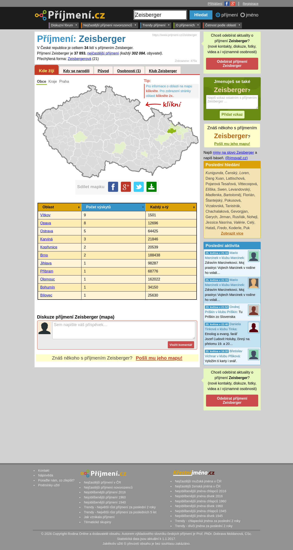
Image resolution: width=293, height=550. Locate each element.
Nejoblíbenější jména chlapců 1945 (200, 511)
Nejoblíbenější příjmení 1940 (105, 502)
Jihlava (46, 263)
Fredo (222, 228)
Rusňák (238, 217)
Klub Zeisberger (163, 71)
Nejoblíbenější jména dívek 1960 (199, 506)
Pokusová (233, 200)
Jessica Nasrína (219, 222)
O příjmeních (187, 25)
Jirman (224, 217)
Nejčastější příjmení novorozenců (109, 25)
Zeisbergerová (79, 59)
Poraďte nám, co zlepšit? (56, 480)
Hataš (210, 228)
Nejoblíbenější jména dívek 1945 (199, 516)
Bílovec (46, 295)
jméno (252, 15)
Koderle (235, 228)
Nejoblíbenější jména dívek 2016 (199, 496)
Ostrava (46, 231)
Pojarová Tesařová (221, 184)
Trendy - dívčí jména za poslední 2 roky (203, 526)
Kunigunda (214, 173)
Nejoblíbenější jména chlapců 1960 (200, 501)
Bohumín (47, 287)
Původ (103, 71)
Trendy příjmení (156, 25)
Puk (246, 228)
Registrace (250, 4)
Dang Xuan (215, 178)
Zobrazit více (232, 233)
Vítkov (45, 215)
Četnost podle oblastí (222, 25)
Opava (45, 223)
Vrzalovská (214, 206)
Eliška (210, 189)
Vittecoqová (247, 184)
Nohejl (252, 217)
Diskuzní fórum (64, 25)
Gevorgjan (239, 211)
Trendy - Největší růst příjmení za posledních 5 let (120, 512)
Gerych (211, 217)
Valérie (239, 222)
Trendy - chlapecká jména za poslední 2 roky (207, 521)
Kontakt (43, 470)
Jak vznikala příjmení (99, 517)
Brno (44, 255)
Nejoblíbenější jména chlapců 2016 (200, 491)
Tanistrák (232, 206)
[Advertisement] (117, 410)
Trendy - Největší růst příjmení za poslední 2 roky (120, 507)
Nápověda (45, 475)
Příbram (46, 271)
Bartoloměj (232, 195)
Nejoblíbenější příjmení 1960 (105, 497)
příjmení (230, 15)
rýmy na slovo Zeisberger (233, 152)
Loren (244, 173)
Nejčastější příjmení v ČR (102, 482)
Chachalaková (217, 211)
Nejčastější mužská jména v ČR (198, 481)
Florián (248, 195)
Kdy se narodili (76, 71)
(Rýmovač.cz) (236, 158)
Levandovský (239, 189)
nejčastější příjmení (103, 53)
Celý (250, 222)
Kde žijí (46, 70)
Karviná (46, 239)
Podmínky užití (49, 485)
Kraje (53, 81)
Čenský (231, 173)
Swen (222, 189)
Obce (41, 81)
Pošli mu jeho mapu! (159, 357)
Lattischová (235, 178)
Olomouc (47, 279)
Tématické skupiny (97, 522)
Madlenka (213, 195)
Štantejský (214, 200)
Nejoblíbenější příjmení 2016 (105, 492)
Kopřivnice (48, 247)
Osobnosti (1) (129, 71)
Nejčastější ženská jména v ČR (197, 486)
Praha (64, 81)
